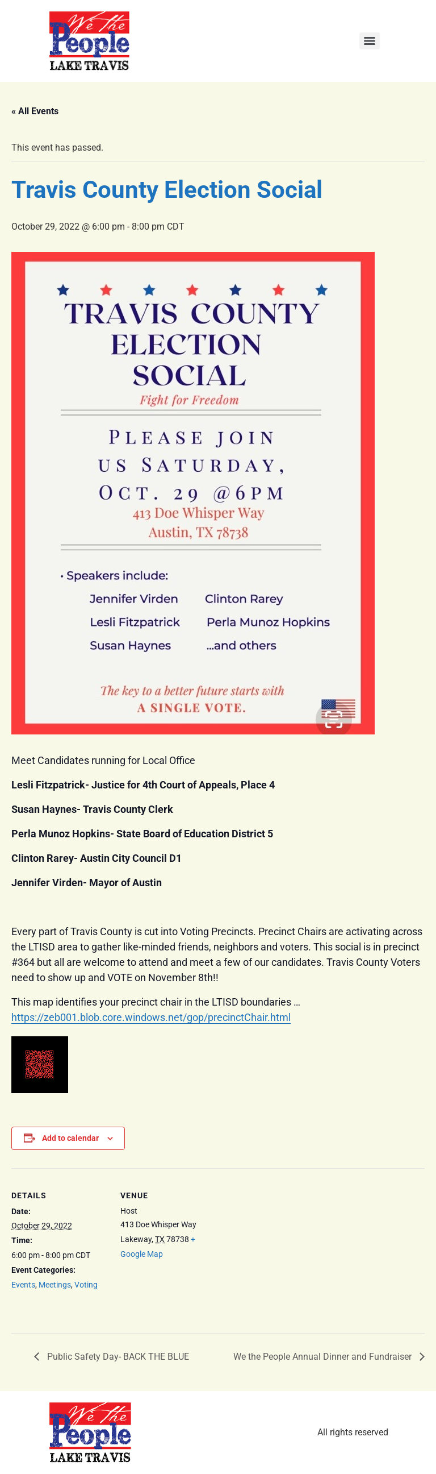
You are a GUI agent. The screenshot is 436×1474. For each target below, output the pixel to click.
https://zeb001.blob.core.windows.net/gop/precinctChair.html (151, 1017)
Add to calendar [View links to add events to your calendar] (70, 1138)
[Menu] (369, 40)
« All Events (34, 111)
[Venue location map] (289, 1247)
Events (23, 1284)
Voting (86, 1284)
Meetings (55, 1284)
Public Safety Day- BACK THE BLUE (117, 1356)
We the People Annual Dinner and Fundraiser (323, 1356)
